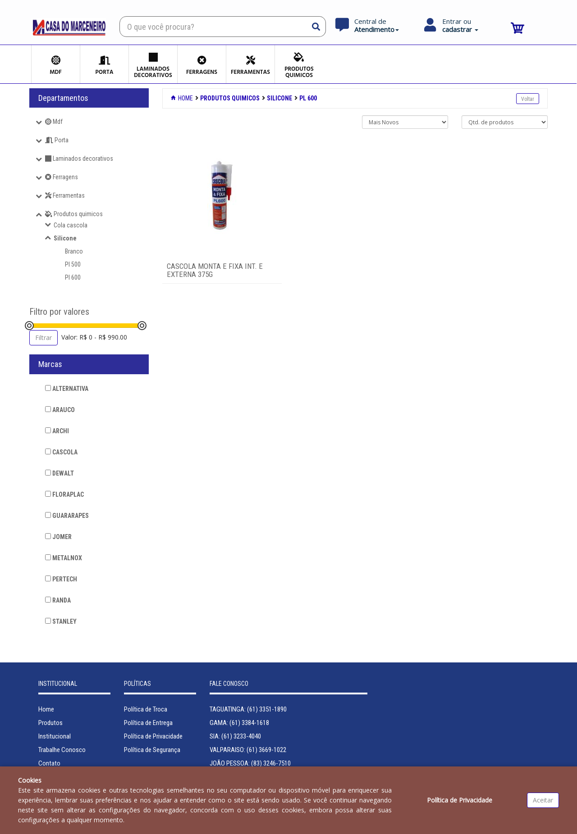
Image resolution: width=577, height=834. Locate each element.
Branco (74, 251)
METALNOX (63, 558)
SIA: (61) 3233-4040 (235, 736)
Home (182, 98)
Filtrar (43, 337)
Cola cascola (70, 225)
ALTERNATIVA (66, 388)
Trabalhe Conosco (62, 750)
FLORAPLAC (64, 494)
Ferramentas (65, 195)
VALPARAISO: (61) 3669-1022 (248, 750)
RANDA (58, 600)
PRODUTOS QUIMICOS (230, 98)
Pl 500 (73, 264)
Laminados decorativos (79, 158)
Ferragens (61, 177)
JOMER (58, 536)
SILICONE (279, 98)
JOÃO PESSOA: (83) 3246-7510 (250, 763)
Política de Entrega (148, 723)
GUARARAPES (67, 515)
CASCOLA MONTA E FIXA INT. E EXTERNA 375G (215, 270)
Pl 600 (73, 277)
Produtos (50, 723)
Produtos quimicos (74, 214)
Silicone (65, 238)
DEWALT (59, 473)
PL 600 (308, 98)
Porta (57, 140)
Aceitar (543, 800)
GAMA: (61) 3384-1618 (239, 723)
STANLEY (61, 621)
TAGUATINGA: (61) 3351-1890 (248, 709)
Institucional (54, 736)
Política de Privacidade (153, 736)
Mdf (54, 121)
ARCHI (57, 431)
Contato (49, 763)
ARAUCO (60, 409)
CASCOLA (61, 452)
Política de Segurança (152, 750)
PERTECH (61, 579)
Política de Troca (145, 709)
